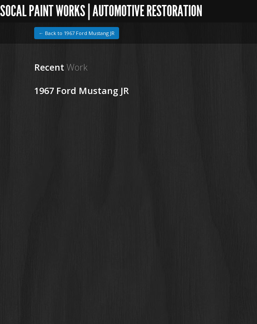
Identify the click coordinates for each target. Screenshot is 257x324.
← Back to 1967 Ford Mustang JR (77, 33)
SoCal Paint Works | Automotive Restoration (101, 11)
